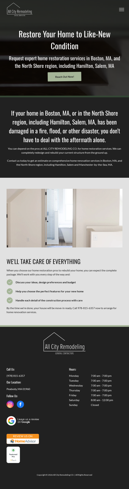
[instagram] (10, 405)
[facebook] (20, 405)
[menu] (121, 9)
